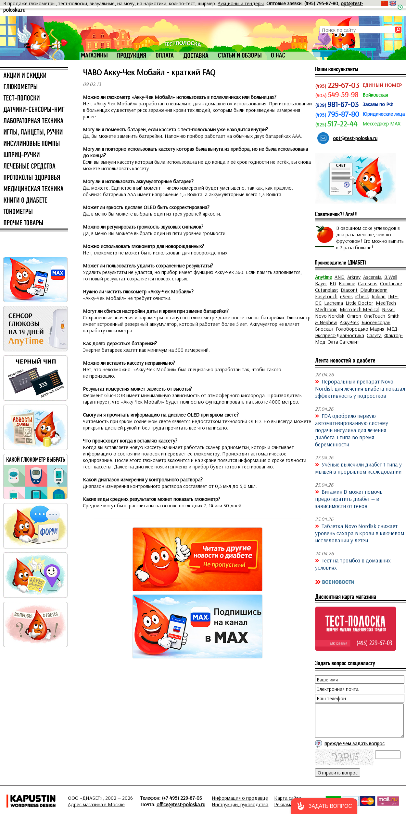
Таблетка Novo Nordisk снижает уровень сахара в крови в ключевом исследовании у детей (359, 533)
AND (340, 277)
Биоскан (324, 328)
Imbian (379, 296)
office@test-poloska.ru (181, 804)
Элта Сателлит (343, 341)
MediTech (386, 303)
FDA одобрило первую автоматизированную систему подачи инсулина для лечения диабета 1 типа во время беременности (351, 430)
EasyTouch (326, 296)
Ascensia (372, 277)
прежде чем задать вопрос (354, 743)
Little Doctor (359, 303)
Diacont (349, 290)
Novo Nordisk (329, 316)
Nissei (388, 309)
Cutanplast (326, 290)
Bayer (321, 283)
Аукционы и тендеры (241, 3)
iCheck (362, 296)
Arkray (354, 277)
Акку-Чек (349, 322)
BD (333, 283)
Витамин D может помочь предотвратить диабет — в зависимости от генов (349, 498)
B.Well (390, 277)
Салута (374, 335)
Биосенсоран (376, 322)
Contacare (391, 283)
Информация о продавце (240, 798)
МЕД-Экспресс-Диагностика (357, 331)
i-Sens (346, 296)
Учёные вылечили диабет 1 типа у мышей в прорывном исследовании (358, 468)
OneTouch (374, 316)
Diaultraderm (373, 290)
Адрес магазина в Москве (96, 804)
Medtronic (326, 309)
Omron (354, 316)
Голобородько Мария (360, 328)
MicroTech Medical (359, 309)
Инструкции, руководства (240, 804)
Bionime (347, 283)
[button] (324, 806)
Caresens (367, 283)
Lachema (333, 303)
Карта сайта (287, 798)
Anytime (323, 277)
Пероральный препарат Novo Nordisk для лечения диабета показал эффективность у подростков (360, 388)
